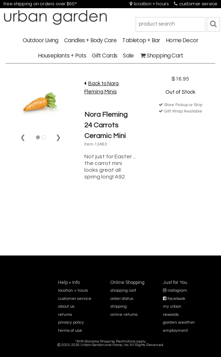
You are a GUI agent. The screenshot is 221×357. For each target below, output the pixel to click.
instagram (175, 290)
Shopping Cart (161, 55)
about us (66, 306)
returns (65, 314)
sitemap (110, 349)
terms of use (70, 330)
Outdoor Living (40, 40)
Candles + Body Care (90, 40)
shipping (118, 306)
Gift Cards (104, 55)
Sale (128, 55)
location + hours (149, 3)
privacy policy (71, 322)
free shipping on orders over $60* (40, 3)
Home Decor (182, 40)
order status (121, 298)
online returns (123, 314)
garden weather (179, 322)
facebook (174, 298)
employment (175, 330)
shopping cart (123, 290)
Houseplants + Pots (62, 55)
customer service (195, 3)
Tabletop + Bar (141, 40)
